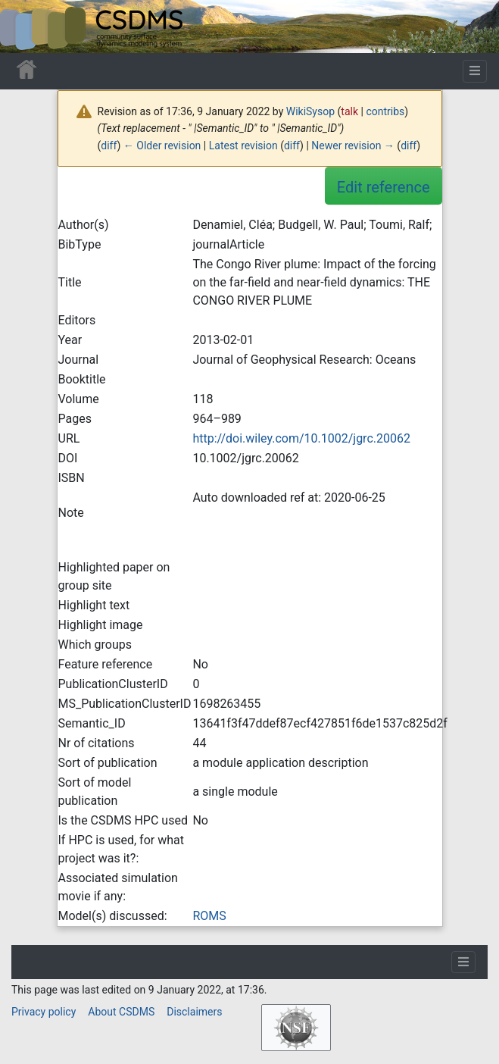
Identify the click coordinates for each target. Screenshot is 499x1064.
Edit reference (383, 187)
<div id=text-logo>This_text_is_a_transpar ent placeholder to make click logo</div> (24, 26)
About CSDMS (121, 1012)
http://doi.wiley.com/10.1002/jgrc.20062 (301, 438)
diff (109, 145)
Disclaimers (194, 1012)
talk (349, 111)
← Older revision (162, 145)
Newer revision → (353, 145)
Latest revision (243, 145)
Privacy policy (43, 1012)
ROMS (209, 916)
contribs (385, 111)
